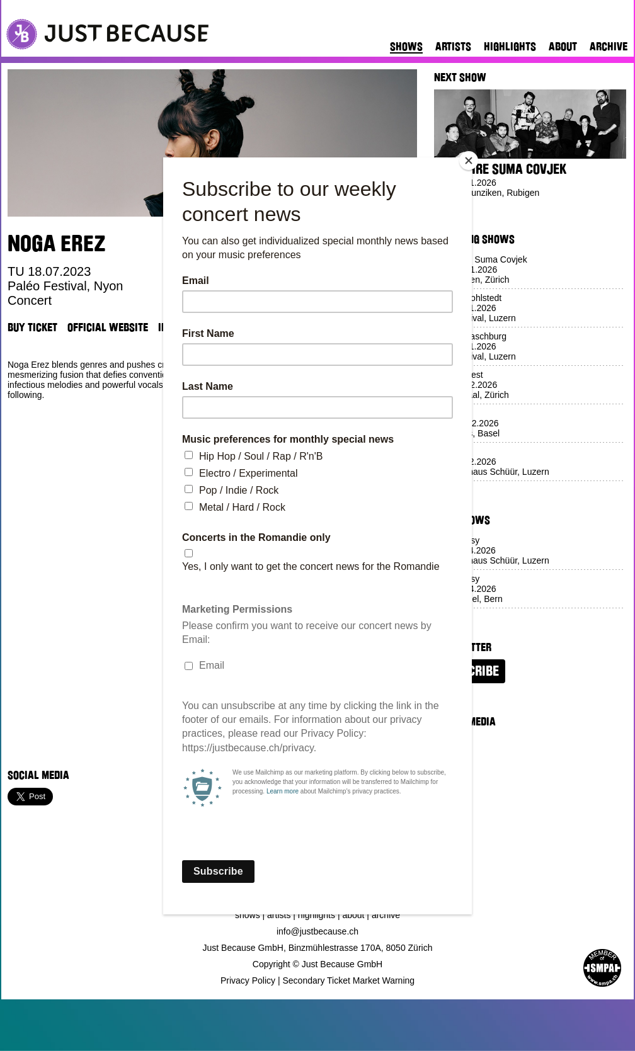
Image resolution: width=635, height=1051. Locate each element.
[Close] (468, 160)
